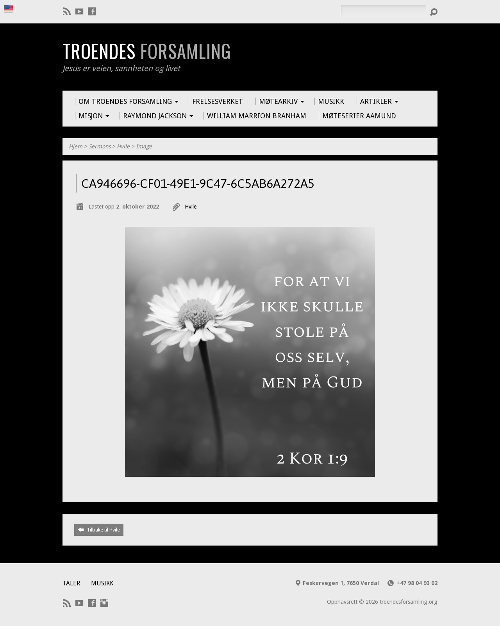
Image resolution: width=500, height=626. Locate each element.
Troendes (146, 50)
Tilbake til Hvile (99, 529)
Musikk (102, 583)
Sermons (100, 146)
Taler (71, 583)
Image (144, 146)
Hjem (75, 146)
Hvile (123, 146)
